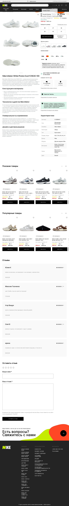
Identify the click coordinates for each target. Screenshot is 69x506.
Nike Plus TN (24, 471)
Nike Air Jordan (23, 498)
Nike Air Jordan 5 (24, 485)
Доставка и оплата (54, 9)
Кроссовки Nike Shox (25, 456)
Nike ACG (24, 476)
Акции (37, 9)
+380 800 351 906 (6, 1)
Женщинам (15, 9)
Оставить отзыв (13, 418)
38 (61, 28)
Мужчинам (23, 9)
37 (53, 28)
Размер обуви (39, 451)
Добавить (7, 189)
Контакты (64, 9)
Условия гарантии (38, 456)
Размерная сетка (62, 24)
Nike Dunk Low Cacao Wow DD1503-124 (59, 239)
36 (44, 28)
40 (53, 31)
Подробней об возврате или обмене (49, 110)
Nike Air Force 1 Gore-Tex (24, 493)
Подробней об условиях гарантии (49, 97)
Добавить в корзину (60, 36)
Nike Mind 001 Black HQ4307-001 (42, 239)
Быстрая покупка (47, 36)
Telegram (55, 451)
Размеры (44, 9)
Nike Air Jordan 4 (24, 482)
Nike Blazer (25, 490)
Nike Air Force (23, 474)
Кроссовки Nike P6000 (25, 453)
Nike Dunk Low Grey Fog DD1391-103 (25, 239)
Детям (31, 9)
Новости (38, 449)
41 (61, 31)
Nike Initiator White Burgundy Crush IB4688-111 (9, 192)
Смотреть (10, 202)
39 (44, 31)
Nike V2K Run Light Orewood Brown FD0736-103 (8, 239)
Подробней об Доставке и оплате (49, 88)
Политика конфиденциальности (42, 468)
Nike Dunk (24, 468)
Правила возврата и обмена (41, 471)
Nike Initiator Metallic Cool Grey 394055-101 (25, 192)
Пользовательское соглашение (41, 465)
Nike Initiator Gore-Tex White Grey (59, 192)
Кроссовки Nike (6, 9)
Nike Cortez (25, 478)
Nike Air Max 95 (25, 488)
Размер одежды (40, 453)
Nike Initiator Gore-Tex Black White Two (43, 192)
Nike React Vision (24, 466)
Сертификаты (39, 473)
